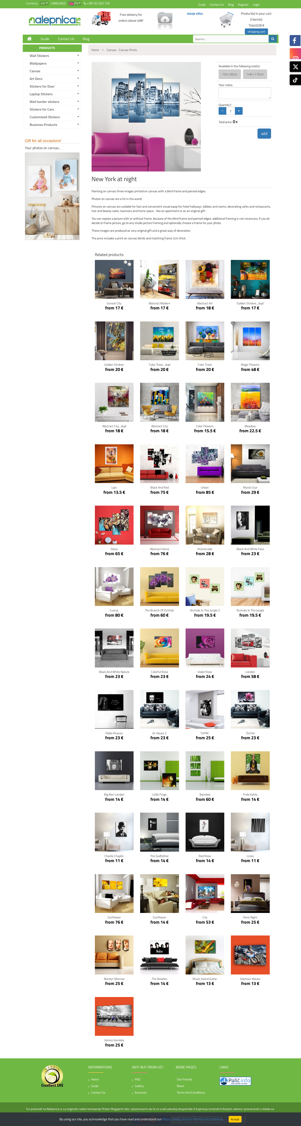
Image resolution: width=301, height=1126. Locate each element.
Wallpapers (38, 63)
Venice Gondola (114, 1040)
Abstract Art (205, 303)
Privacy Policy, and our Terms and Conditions (192, 1119)
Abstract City (159, 426)
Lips (114, 487)
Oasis (114, 549)
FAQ (137, 1079)
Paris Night (250, 917)
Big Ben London (114, 794)
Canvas (35, 71)
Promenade (204, 549)
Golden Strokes (114, 364)
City (204, 917)
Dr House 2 (159, 733)
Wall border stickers (44, 101)
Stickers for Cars (42, 109)
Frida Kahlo (250, 794)
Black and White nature (114, 671)
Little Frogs (159, 794)
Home (95, 1079)
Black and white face (250, 549)
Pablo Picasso (114, 733)
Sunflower (114, 917)
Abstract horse (159, 549)
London (250, 671)
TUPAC (204, 733)
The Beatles (159, 978)
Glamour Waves (250, 978)
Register (243, 4)
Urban (205, 487)
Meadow (250, 426)
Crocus (114, 610)
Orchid (250, 733)
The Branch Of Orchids (159, 610)
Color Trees (205, 364)
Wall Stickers (39, 55)
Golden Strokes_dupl (250, 303)
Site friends (184, 1079)
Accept (235, 1119)
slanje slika (195, 13)
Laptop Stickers (41, 94)
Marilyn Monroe (114, 978)
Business (141, 1092)
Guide (201, 4)
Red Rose (205, 856)
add (264, 133)
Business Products (43, 124)
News (180, 1086)
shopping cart (256, 31)
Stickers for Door (42, 86)
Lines (250, 856)
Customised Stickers (45, 117)
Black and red (159, 487)
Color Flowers (205, 426)
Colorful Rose (159, 671)
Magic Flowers (250, 364)
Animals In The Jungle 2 (205, 610)
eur (43, 3)
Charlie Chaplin (114, 856)
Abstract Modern (159, 303)
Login (256, 4)
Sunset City (114, 303)
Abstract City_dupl (114, 426)
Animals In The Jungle (250, 610)
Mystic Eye (250, 487)
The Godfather (159, 856)
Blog (231, 4)
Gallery (139, 1086)
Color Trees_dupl (159, 364)
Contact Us (217, 4)
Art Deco (36, 78)
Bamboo (205, 794)
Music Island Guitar (205, 978)
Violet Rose (205, 671)
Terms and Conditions (191, 1092)
